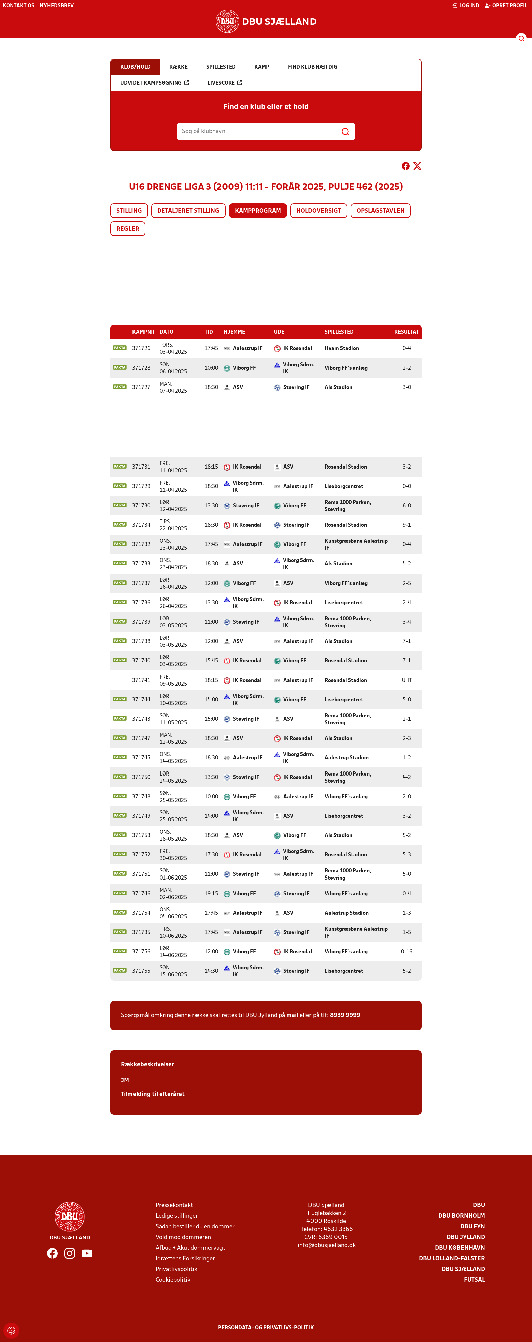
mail (292, 1015)
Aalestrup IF (248, 348)
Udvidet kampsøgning (154, 83)
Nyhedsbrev (57, 6)
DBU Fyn (472, 1226)
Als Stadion (338, 387)
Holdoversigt (318, 211)
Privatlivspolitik (176, 1269)
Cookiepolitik (173, 1280)
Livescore (225, 83)
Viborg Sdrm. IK (299, 368)
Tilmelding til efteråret (153, 1094)
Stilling (129, 211)
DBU (479, 1205)
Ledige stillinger (177, 1216)
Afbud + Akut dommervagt (190, 1248)
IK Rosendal (297, 348)
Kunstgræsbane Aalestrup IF (356, 544)
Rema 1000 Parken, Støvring (348, 506)
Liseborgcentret (344, 486)
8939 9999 (345, 1015)
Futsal (474, 1280)
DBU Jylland (466, 1237)
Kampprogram (258, 211)
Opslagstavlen (381, 211)
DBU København (460, 1248)
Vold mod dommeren (183, 1237)
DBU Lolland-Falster (452, 1258)
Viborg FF (244, 368)
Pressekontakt (174, 1205)
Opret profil (506, 6)
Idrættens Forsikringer (185, 1258)
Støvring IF (296, 387)
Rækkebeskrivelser (147, 1064)
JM (125, 1080)
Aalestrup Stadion (347, 757)
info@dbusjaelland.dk (327, 1245)
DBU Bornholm (461, 1216)
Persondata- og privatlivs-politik (266, 1327)
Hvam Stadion (342, 348)
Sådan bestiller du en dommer (195, 1226)
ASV (238, 387)
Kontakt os (18, 6)
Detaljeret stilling (188, 211)
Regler (127, 229)
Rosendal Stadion (346, 466)
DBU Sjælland (463, 1269)
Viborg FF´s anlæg (346, 368)
